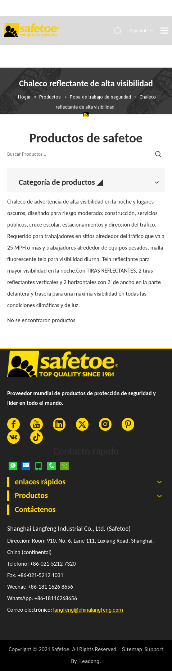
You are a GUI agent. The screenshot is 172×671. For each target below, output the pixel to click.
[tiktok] (36, 437)
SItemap (132, 649)
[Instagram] (105, 424)
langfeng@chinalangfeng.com (88, 610)
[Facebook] (13, 424)
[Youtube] (36, 424)
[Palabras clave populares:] (158, 154)
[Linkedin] (59, 424)
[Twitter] (82, 424)
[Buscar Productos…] (79, 154)
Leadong (89, 661)
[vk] (13, 437)
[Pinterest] (128, 424)
